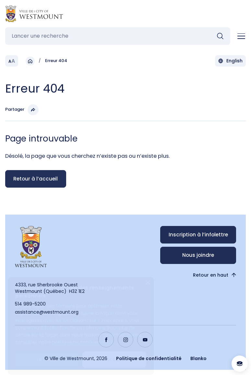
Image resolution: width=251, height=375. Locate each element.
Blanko (198, 358)
